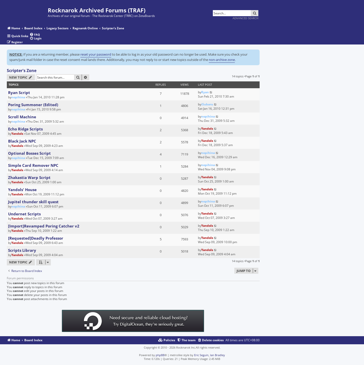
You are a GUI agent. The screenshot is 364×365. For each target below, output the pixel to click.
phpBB (160, 355)
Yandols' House (22, 189)
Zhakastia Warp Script (29, 177)
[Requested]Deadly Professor (35, 238)
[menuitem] (35, 34)
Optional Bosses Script (29, 153)
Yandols (17, 133)
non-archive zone (222, 59)
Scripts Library (22, 250)
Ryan (205, 92)
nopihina (18, 97)
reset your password (95, 54)
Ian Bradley (217, 355)
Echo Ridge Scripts (25, 128)
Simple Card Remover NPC (33, 165)
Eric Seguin (201, 355)
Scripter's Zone (21, 70)
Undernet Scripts (24, 213)
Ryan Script (19, 92)
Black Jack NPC (22, 141)
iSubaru (207, 104)
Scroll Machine (22, 116)
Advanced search (245, 18)
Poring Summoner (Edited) (33, 104)
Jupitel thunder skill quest (33, 201)
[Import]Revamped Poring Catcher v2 (43, 226)
